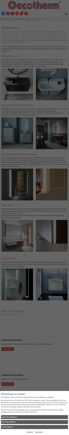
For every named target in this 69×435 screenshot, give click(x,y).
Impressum (29, 432)
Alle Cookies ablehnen (8, 422)
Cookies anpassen (7, 427)
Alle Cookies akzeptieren (9, 417)
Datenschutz (39, 432)
